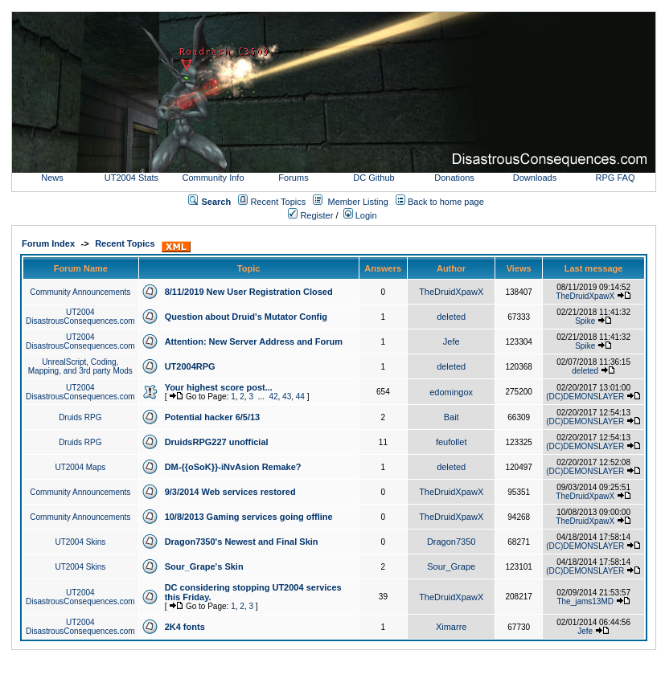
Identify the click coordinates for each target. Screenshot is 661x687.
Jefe (451, 341)
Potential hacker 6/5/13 (213, 417)
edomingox (451, 392)
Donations (454, 177)
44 (300, 396)
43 (286, 396)
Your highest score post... (219, 387)
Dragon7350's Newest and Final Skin (241, 541)
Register (310, 215)
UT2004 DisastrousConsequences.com (80, 316)
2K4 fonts (185, 627)
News (52, 177)
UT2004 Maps (80, 467)
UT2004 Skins (80, 542)
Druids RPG (80, 417)
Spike (585, 321)
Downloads (534, 177)
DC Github (373, 177)
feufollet (451, 442)
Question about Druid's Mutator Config (246, 316)
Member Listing (358, 202)
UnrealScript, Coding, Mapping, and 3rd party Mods (80, 366)
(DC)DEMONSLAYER (585, 396)
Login (360, 215)
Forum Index (48, 243)
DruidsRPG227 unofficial (217, 442)
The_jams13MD (585, 601)
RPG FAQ (615, 177)
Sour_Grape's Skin (204, 566)
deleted (451, 316)
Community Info (213, 177)
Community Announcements (80, 292)
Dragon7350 (451, 541)
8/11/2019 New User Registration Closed (249, 291)
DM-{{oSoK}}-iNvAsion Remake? (233, 467)
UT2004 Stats (133, 177)
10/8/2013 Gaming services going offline (249, 516)
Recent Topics (278, 202)
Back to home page (446, 202)
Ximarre (451, 627)
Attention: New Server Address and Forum (254, 341)
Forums (293, 177)
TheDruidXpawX (451, 291)
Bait (451, 417)
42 (273, 396)
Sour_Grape (451, 566)
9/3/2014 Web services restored (230, 492)
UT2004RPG (190, 366)
